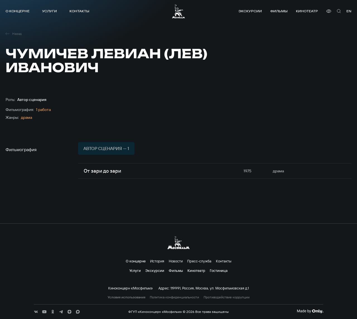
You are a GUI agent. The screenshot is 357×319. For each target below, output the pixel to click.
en (348, 11)
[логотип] (178, 11)
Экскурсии (250, 11)
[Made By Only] (310, 311)
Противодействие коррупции (227, 297)
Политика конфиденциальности (174, 297)
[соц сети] (36, 312)
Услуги (49, 11)
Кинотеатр (307, 11)
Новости (176, 261)
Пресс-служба (199, 261)
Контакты (79, 11)
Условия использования (126, 297)
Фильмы (279, 11)
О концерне (18, 11)
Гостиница (219, 270)
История (157, 261)
